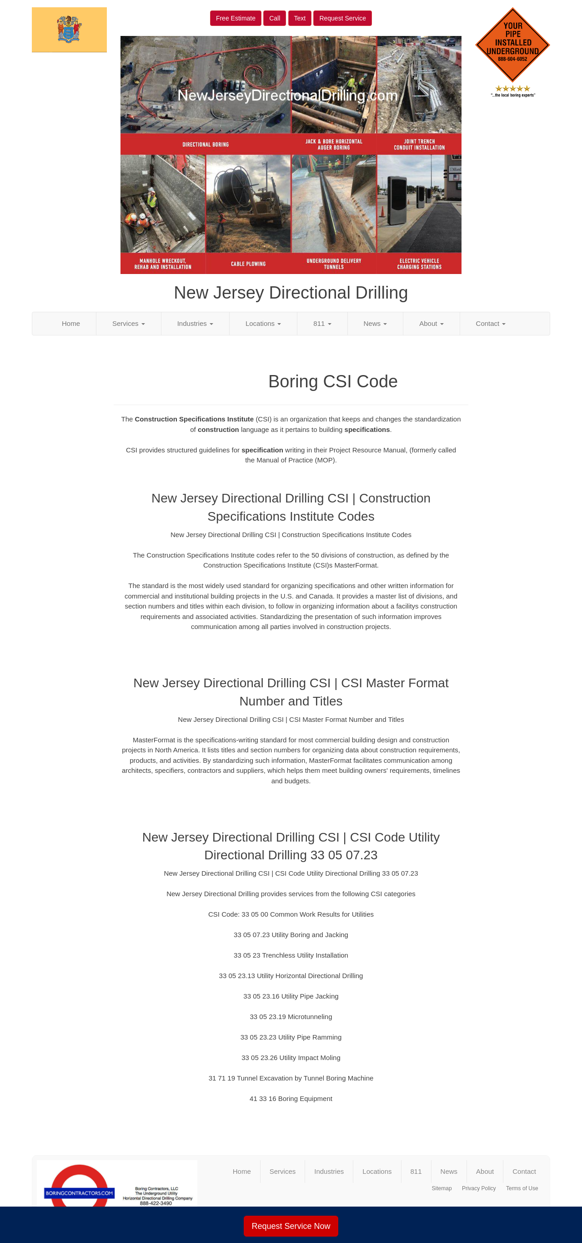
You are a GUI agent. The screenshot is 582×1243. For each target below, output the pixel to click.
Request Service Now (290, 1226)
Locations (263, 323)
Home (71, 323)
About (431, 323)
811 (322, 323)
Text (300, 18)
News (375, 323)
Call (274, 18)
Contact (491, 323)
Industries (195, 323)
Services (128, 323)
